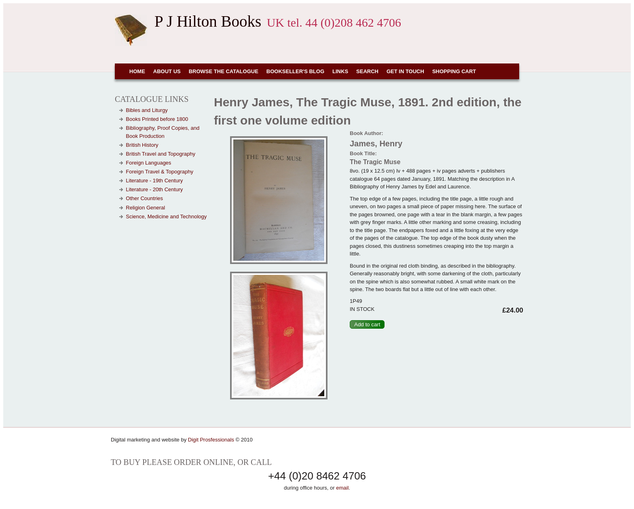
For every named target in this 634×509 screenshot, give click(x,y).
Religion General (145, 208)
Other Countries (144, 198)
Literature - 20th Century (154, 189)
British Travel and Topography (160, 154)
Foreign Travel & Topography (159, 172)
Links (340, 71)
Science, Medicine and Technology (166, 216)
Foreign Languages (148, 163)
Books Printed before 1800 (157, 119)
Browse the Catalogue (223, 71)
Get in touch (405, 71)
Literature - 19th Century (154, 180)
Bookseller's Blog (295, 71)
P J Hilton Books (207, 21)
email (342, 488)
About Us (167, 71)
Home (137, 71)
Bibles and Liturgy (146, 110)
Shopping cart (454, 71)
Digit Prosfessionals (211, 440)
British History (142, 145)
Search (367, 71)
